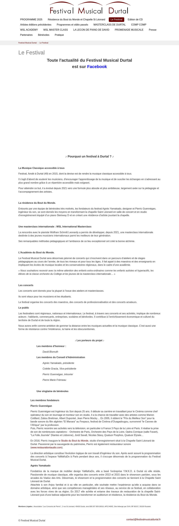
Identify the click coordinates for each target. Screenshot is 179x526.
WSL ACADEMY (29, 30)
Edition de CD (135, 19)
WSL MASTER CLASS (55, 30)
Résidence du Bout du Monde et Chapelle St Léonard (76, 19)
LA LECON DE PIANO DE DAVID (91, 30)
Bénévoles (43, 35)
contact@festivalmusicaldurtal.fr (143, 519)
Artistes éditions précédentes (35, 24)
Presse (152, 30)
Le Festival (116, 19)
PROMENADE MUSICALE (129, 30)
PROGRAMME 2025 (31, 19)
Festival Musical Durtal (27, 43)
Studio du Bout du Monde (74, 440)
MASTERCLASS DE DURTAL (110, 24)
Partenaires (26, 35)
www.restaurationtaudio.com (46, 447)
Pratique (59, 35)
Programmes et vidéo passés (72, 24)
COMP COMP (138, 24)
